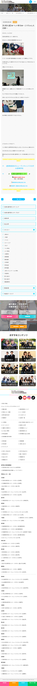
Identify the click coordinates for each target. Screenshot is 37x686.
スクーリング (7, 242)
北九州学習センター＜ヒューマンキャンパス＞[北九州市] (15, 642)
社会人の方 (5, 457)
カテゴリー (7, 230)
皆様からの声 (23, 425)
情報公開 (4, 409)
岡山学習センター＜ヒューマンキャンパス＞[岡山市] (14, 625)
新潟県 (2, 549)
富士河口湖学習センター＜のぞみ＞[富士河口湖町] (14, 563)
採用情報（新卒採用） (7, 436)
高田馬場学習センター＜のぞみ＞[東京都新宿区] (13, 526)
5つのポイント (23, 415)
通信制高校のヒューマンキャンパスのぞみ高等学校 (20, 167)
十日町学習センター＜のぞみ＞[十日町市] (12, 557)
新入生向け (7, 276)
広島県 (2, 611)
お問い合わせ (23, 444)
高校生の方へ (5, 454)
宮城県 (2, 489)
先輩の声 (6, 218)
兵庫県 (2, 605)
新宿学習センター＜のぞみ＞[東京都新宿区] (12, 529)
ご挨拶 (6, 237)
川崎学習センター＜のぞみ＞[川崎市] (11, 543)
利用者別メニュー (24, 428)
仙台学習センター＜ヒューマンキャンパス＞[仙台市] (14, 492)
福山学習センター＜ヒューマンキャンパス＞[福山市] (14, 619)
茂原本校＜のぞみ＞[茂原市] (26, 517)
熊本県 (2, 651)
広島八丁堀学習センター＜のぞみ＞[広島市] (12, 616)
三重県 (2, 585)
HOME (2, 13)
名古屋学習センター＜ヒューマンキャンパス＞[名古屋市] (15, 579)
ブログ (6, 245)
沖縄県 (2, 668)
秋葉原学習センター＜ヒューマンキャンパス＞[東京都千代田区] (17, 532)
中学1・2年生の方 (6, 451)
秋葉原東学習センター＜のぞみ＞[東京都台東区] (13, 535)
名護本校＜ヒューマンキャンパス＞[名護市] (12, 671)
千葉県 (2, 517)
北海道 (2, 477)
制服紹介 (4, 417)
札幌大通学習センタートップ (11, 207)
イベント (6, 240)
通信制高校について (24, 409)
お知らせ (6, 234)
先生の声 (6, 224)
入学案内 (4, 422)
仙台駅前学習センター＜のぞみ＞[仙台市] (12, 494)
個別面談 (7, 259)
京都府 (2, 599)
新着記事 (6, 288)
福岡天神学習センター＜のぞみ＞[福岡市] (12, 648)
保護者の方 (22, 457)
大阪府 (2, 590)
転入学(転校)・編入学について (26, 422)
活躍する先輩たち (6, 428)
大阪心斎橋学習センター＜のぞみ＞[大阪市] (12, 593)
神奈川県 (3, 540)
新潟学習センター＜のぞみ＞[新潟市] (11, 552)
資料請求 (9, 316)
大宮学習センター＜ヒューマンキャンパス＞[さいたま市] (15, 512)
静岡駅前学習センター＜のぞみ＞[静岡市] (12, 569)
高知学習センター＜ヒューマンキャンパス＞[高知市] (14, 636)
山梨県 (2, 560)
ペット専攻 (7, 248)
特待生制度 (5, 433)
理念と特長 (4, 403)
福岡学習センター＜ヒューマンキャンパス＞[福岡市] (14, 645)
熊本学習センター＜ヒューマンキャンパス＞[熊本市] (14, 653)
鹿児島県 (3, 662)
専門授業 (7, 268)
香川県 (2, 628)
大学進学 (7, 262)
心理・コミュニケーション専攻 (11, 270)
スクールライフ (5, 425)
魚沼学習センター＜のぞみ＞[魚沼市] (11, 555)
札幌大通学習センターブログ (11, 212)
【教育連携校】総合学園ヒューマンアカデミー (12, 470)
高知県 (2, 633)
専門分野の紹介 (6, 415)
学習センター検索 (6, 412)
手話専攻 (7, 273)
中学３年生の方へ (24, 451)
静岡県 (2, 566)
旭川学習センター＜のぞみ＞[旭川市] (11, 486)
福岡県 (2, 639)
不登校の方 (22, 459)
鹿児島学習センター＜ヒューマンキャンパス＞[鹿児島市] (15, 665)
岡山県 (2, 622)
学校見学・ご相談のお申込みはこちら (19, 186)
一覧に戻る (18, 199)
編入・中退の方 (23, 454)
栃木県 (2, 497)
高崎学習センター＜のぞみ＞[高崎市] (11, 506)
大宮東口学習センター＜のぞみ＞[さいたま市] (13, 515)
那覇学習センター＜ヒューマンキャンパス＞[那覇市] (14, 673)
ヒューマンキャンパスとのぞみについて (11, 406)
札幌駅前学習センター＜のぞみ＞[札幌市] (12, 483)
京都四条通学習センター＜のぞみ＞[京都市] (12, 602)
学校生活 (7, 265)
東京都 (2, 523)
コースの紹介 (23, 412)
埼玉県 (2, 509)
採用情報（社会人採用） (25, 433)
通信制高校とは (23, 431)
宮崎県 (2, 656)
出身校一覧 (22, 417)
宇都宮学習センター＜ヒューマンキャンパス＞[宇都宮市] (15, 500)
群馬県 (2, 503)
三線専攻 (7, 254)
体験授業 (7, 256)
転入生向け (7, 279)
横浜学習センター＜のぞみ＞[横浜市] (11, 546)
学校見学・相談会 (18, 326)
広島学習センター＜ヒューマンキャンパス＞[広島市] (14, 613)
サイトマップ (5, 446)
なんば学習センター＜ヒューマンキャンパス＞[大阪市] (14, 596)
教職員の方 (5, 459)
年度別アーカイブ (8, 294)
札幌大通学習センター (20, 13)
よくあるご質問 (5, 431)
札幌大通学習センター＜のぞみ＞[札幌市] (12, 480)
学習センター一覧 (9, 13)
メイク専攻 (7, 251)
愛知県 (2, 576)
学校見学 (4, 444)
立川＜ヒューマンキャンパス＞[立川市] (11, 537)
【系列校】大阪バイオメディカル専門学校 (11, 467)
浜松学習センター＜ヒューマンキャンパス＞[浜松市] (14, 572)
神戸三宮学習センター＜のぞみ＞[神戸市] (12, 608)
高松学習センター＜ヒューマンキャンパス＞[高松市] (14, 631)
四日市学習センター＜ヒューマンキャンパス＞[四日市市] (15, 588)
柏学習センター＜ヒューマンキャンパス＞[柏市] (13, 520)
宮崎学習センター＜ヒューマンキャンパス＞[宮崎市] (14, 659)
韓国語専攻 (7, 282)
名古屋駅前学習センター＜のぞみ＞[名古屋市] (13, 582)
